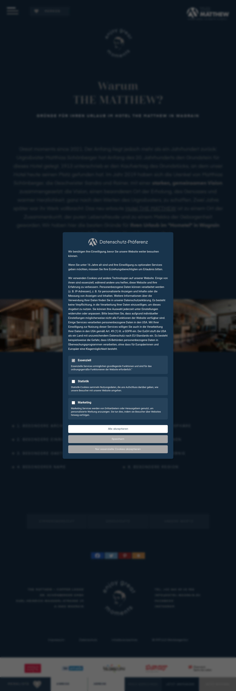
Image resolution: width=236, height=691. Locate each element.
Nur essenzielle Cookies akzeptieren (118, 449)
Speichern (118, 439)
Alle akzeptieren (118, 429)
